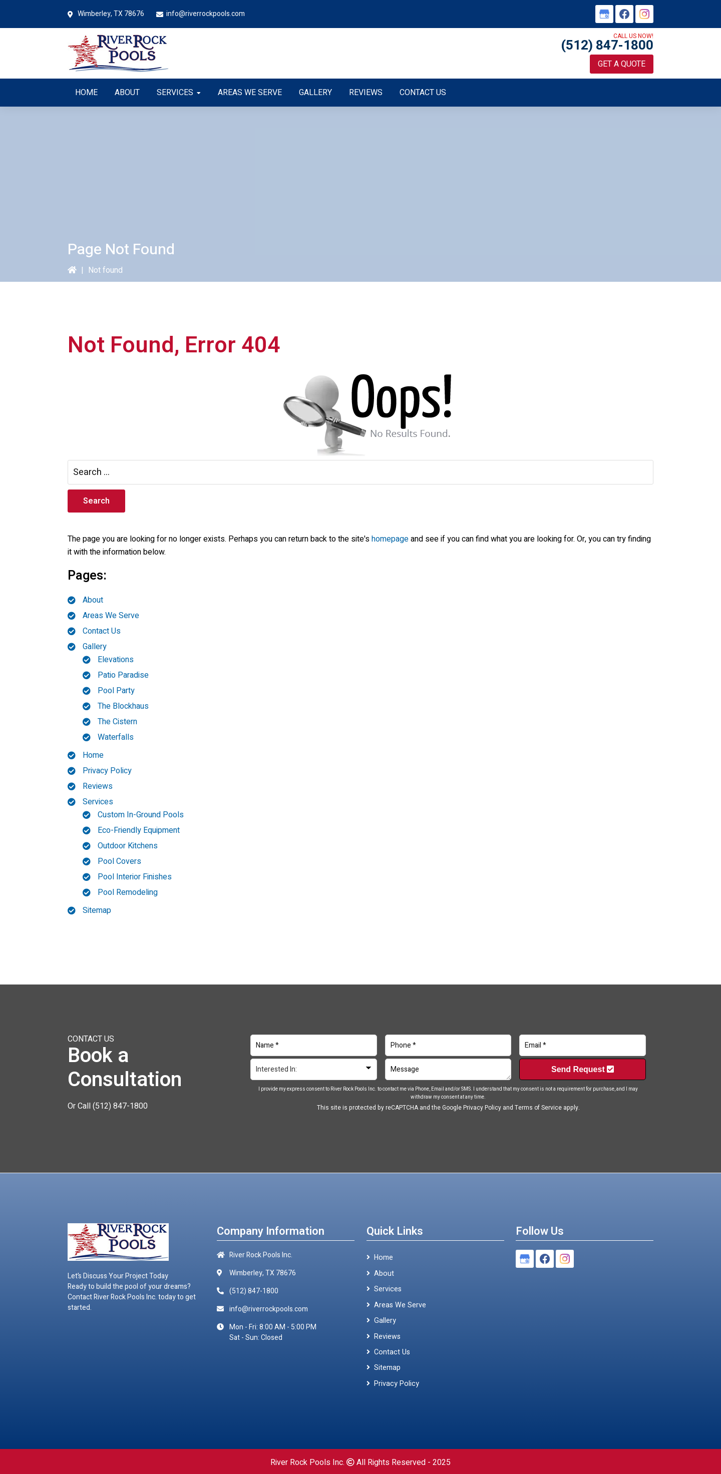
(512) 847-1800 (607, 45)
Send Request (582, 1069)
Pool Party (116, 691)
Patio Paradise (123, 675)
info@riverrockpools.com (205, 14)
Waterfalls (116, 737)
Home (93, 755)
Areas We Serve (111, 616)
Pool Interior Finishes (135, 877)
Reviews (98, 786)
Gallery (95, 647)
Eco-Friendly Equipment (139, 830)
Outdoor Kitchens (128, 846)
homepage (390, 539)
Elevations (116, 660)
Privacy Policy (107, 771)
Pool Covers (119, 861)
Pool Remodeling (128, 892)
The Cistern (117, 722)
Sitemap (97, 910)
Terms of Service (538, 1107)
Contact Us (102, 631)
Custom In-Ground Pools (141, 815)
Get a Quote (621, 64)
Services (98, 802)
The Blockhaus (123, 706)
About (93, 600)
